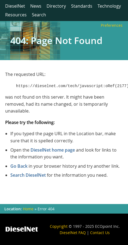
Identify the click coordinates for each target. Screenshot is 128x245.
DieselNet (15, 6)
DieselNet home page (53, 150)
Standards (81, 6)
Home (28, 208)
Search (39, 15)
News (35, 6)
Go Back (19, 166)
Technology (109, 6)
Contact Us (100, 232)
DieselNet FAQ (73, 232)
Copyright (59, 226)
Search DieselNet (28, 175)
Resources (16, 15)
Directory (56, 6)
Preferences (112, 25)
